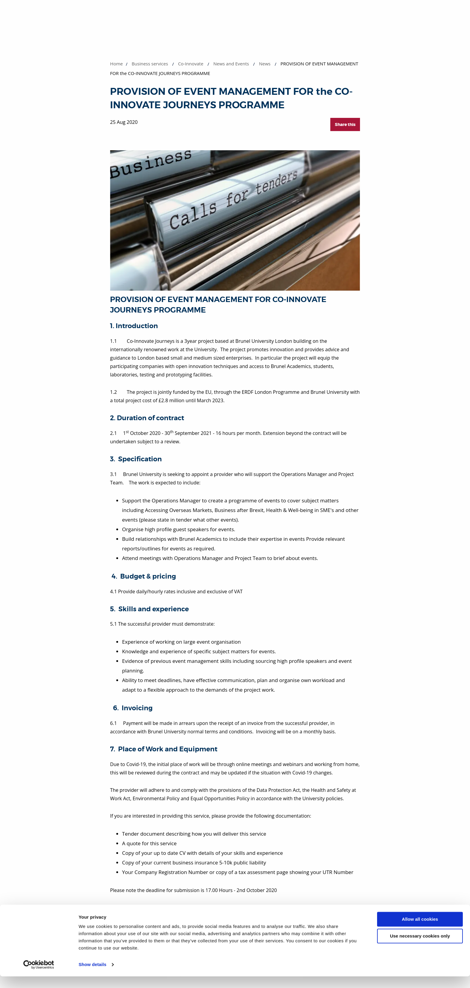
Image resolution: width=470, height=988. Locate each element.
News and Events (231, 64)
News (265, 64)
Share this (345, 124)
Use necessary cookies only (420, 947)
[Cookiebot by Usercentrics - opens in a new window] (39, 976)
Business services (150, 64)
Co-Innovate (191, 64)
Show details (92, 976)
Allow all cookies (420, 930)
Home (116, 64)
